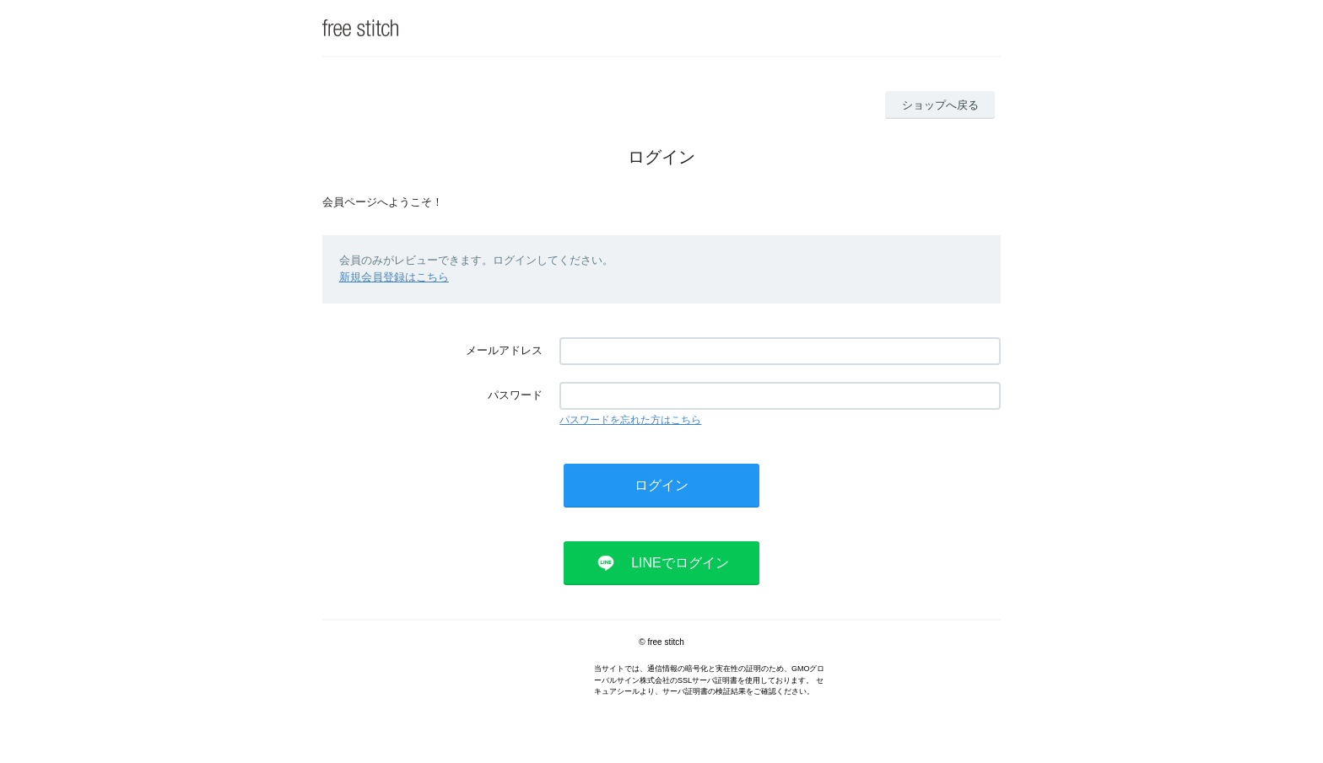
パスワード (515, 395)
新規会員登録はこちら (394, 277)
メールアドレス (504, 350)
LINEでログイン (680, 563)
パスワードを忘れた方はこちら (630, 420)
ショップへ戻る (940, 105)
